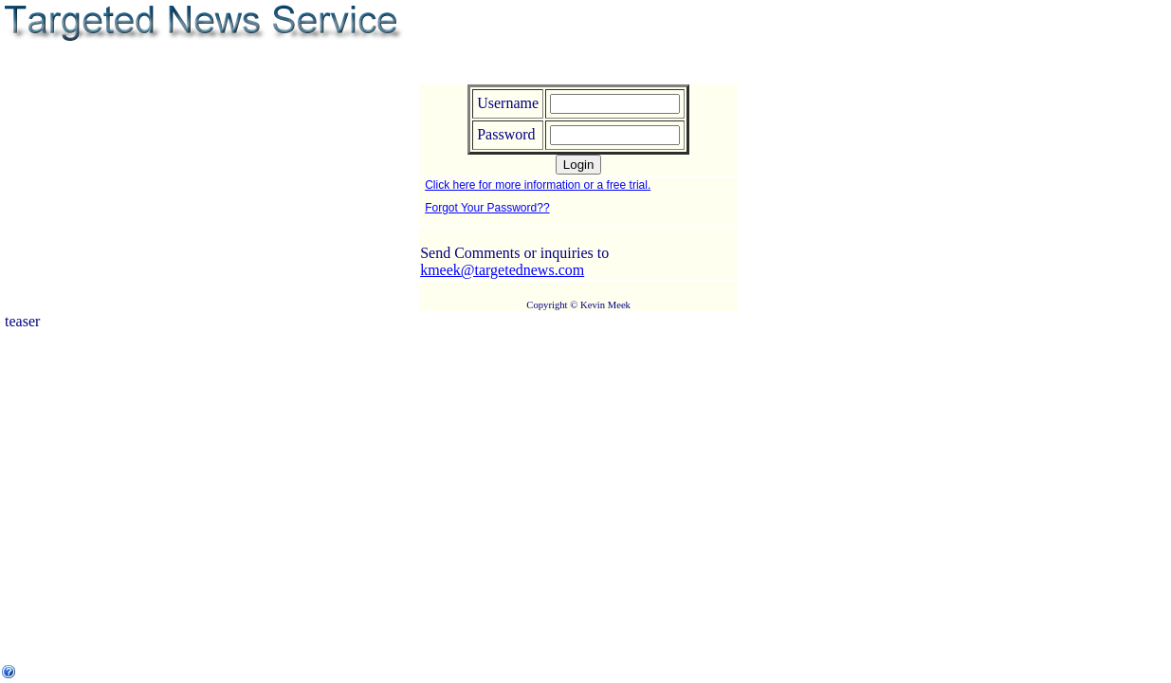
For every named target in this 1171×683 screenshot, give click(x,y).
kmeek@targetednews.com (502, 270)
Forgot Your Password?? (487, 207)
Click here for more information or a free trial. (537, 185)
